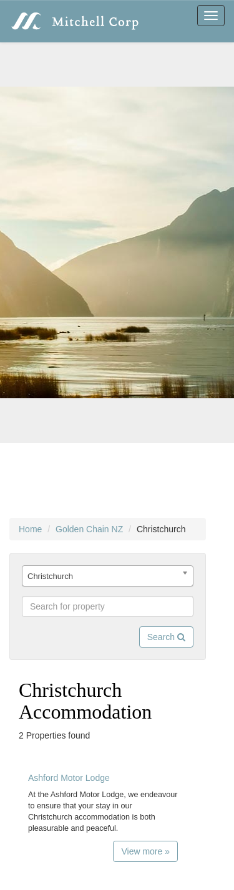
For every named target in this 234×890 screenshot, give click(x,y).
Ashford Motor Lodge (69, 778)
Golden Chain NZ (89, 529)
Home (30, 529)
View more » (145, 851)
